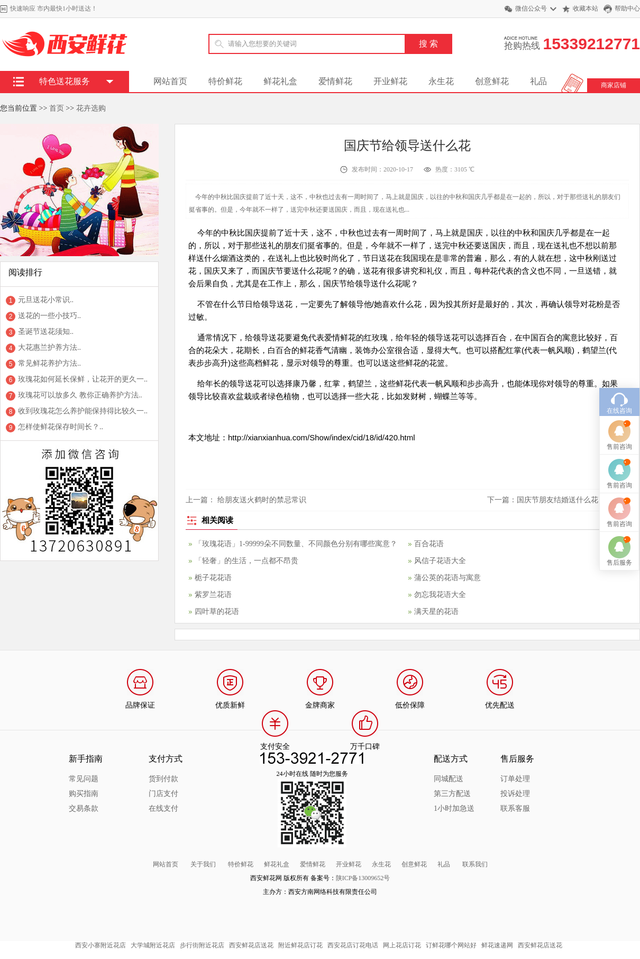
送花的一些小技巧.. (49, 316)
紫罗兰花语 (213, 595)
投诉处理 (515, 794)
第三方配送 (452, 794)
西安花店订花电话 (352, 945)
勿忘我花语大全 (440, 595)
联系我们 (475, 864)
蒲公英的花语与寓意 (447, 578)
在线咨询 (619, 356)
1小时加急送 (454, 808)
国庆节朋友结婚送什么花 (557, 500)
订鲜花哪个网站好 (451, 945)
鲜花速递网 (497, 945)
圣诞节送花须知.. (46, 332)
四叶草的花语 (217, 612)
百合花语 (429, 544)
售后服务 (619, 508)
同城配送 (448, 779)
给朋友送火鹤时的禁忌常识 (261, 500)
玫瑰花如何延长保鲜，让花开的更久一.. (83, 379)
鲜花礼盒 (280, 81)
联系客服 (515, 808)
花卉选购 (91, 108)
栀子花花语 (213, 578)
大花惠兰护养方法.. (49, 347)
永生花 (441, 81)
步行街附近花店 (202, 945)
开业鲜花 (390, 81)
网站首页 (170, 81)
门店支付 (163, 794)
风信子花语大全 (440, 561)
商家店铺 (613, 85)
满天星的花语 (436, 612)
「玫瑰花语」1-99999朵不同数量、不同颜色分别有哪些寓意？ (296, 544)
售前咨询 (619, 392)
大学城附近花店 (153, 945)
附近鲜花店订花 (300, 945)
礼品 (538, 81)
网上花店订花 (402, 945)
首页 (56, 108)
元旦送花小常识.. (46, 300)
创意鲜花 (492, 81)
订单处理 (515, 779)
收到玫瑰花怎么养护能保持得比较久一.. (83, 411)
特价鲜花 (225, 81)
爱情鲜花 (335, 81)
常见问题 (83, 779)
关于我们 (203, 864)
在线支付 (163, 808)
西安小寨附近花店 (100, 945)
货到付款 (163, 779)
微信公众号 (531, 8)
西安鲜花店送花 (251, 945)
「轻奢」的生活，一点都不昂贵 (246, 561)
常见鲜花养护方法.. (49, 363)
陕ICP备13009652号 (363, 878)
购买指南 (83, 794)
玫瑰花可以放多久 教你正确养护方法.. (80, 395)
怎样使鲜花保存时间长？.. (60, 427)
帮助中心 (627, 8)
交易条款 (83, 808)
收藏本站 (585, 8)
